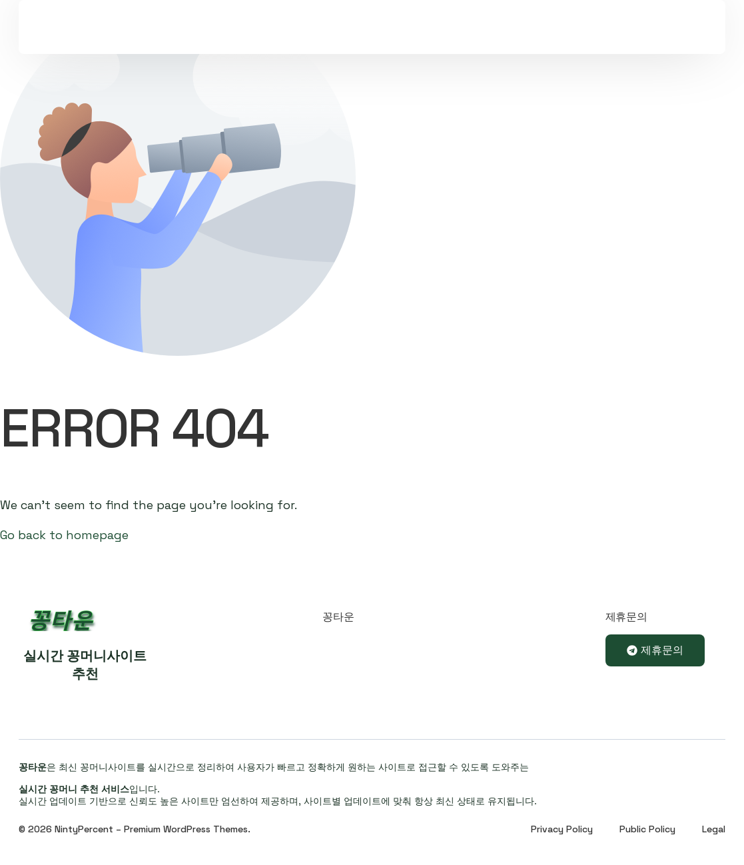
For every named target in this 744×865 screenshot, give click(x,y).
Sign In (579, 44)
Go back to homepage (64, 534)
